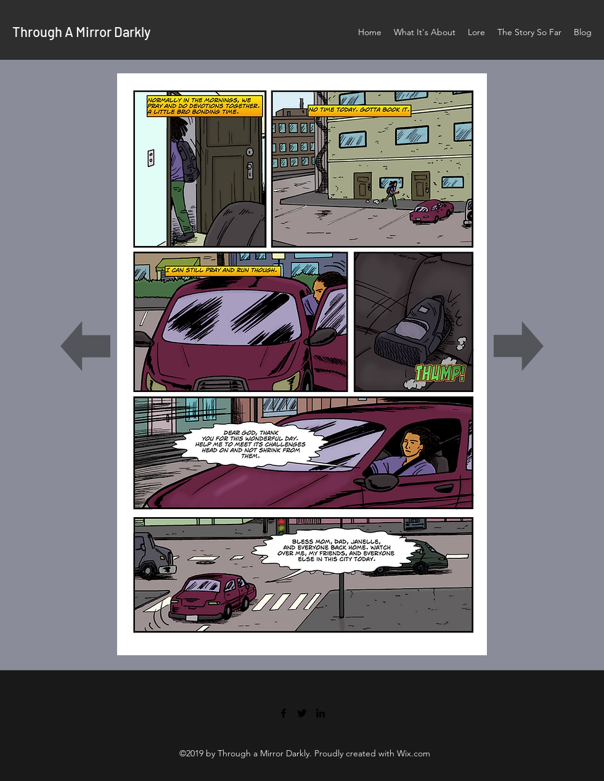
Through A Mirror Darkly (81, 31)
